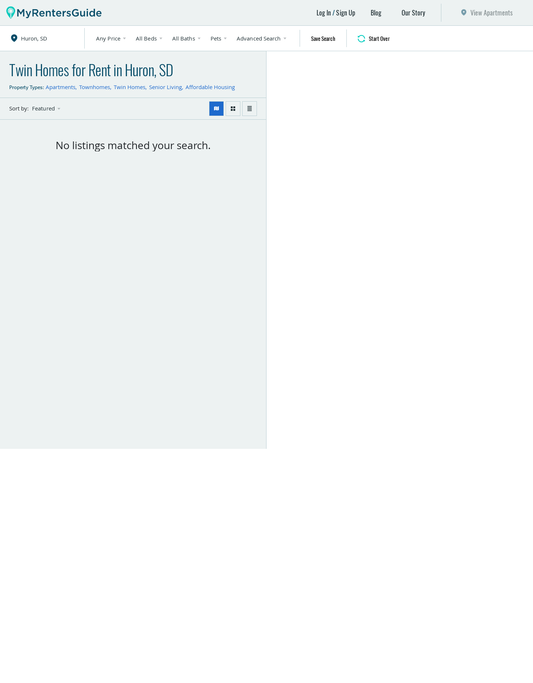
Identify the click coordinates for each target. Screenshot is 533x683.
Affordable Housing (210, 87)
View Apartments (491, 12)
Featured (43, 108)
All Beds (146, 38)
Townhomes (94, 87)
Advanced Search (259, 38)
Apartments (60, 87)
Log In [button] (324, 12)
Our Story (414, 12)
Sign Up (345, 12)
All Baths (183, 38)
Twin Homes (129, 87)
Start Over (379, 38)
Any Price (108, 38)
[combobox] (48, 38)
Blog (376, 12)
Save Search (323, 38)
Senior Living (165, 87)
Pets (216, 38)
